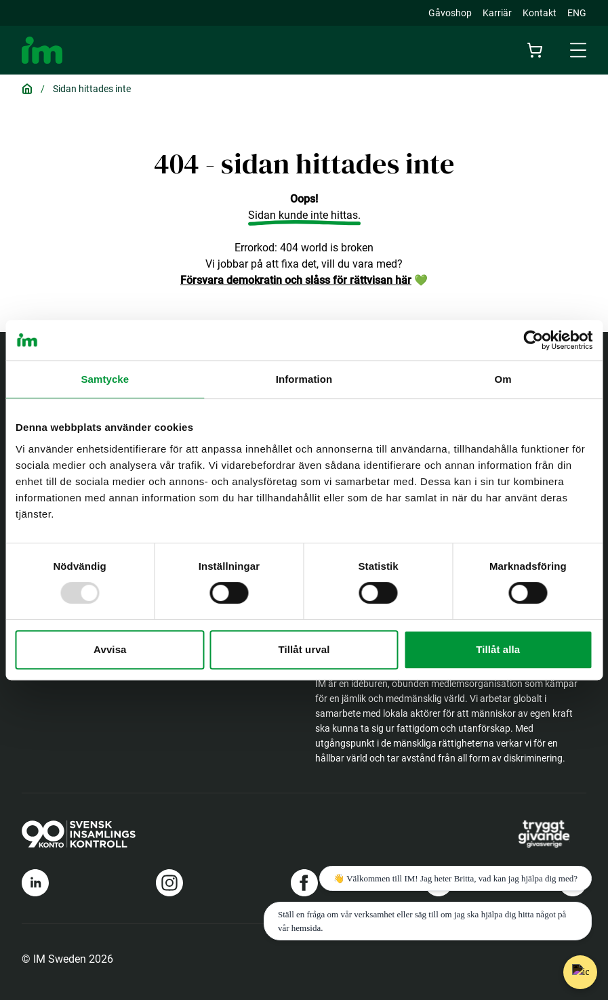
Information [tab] (304, 379)
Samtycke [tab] (105, 379)
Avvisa (110, 649)
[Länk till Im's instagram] (169, 882)
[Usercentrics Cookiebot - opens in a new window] (533, 340)
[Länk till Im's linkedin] (35, 882)
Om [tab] (503, 379)
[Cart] (535, 50)
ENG (576, 12)
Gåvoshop (450, 12)
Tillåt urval (304, 649)
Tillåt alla (498, 649)
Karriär (497, 12)
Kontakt (539, 12)
